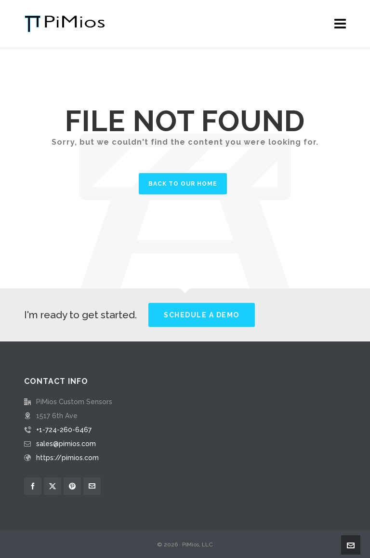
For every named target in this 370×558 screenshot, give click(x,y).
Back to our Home (182, 183)
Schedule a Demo (201, 315)
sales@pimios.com (66, 444)
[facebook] (32, 486)
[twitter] (52, 486)
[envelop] (92, 486)
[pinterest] (72, 486)
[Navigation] (340, 24)
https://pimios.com (67, 458)
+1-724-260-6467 (64, 430)
